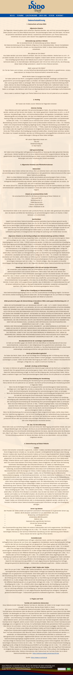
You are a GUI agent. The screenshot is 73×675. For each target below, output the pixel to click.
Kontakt (59, 15)
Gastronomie (31, 15)
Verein (51, 15)
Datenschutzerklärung (23, 669)
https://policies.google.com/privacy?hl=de (46, 653)
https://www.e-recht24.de (39, 657)
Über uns (43, 15)
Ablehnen (62, 669)
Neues (12, 15)
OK (69, 669)
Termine (20, 15)
